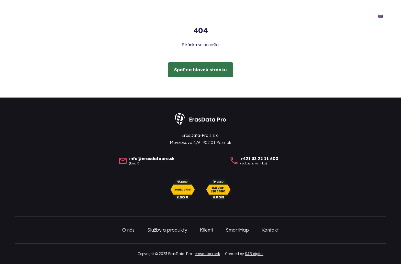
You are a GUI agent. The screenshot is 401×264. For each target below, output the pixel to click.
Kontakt (357, 16)
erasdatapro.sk (207, 253)
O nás (211, 16)
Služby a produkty (251, 16)
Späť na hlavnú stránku (200, 69)
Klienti (291, 16)
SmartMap (323, 16)
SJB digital (254, 253)
